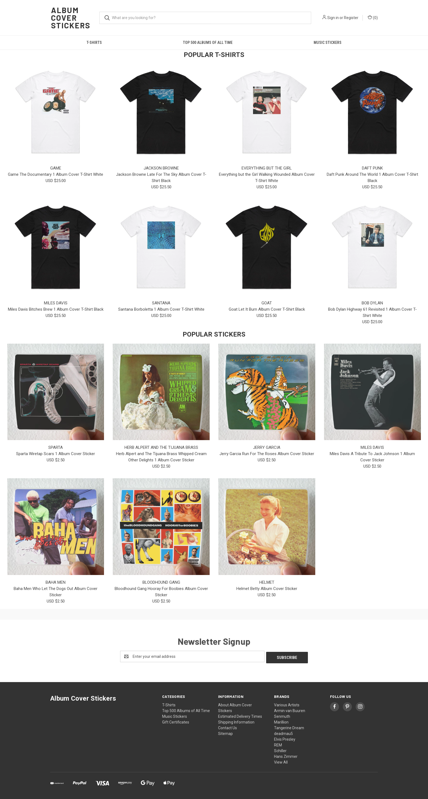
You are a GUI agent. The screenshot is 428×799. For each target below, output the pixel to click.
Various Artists (286, 704)
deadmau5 (283, 732)
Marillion (281, 721)
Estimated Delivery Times (240, 715)
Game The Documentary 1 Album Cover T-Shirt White (55, 174)
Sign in (333, 18)
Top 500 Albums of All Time (208, 42)
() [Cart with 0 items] (373, 17)
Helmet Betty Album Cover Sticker (266, 588)
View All (281, 761)
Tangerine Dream (289, 727)
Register (351, 18)
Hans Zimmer (286, 755)
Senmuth (282, 715)
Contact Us (227, 727)
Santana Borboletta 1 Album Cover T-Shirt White (161, 309)
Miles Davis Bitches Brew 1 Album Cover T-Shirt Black (55, 309)
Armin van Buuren (289, 709)
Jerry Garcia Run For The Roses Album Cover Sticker (266, 453)
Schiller (280, 749)
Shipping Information (236, 721)
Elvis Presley (284, 738)
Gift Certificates (175, 721)
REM (278, 744)
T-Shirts (94, 42)
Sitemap (225, 732)
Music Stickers (327, 42)
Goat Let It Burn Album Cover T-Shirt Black (267, 309)
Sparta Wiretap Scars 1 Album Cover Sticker (55, 453)
